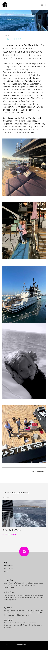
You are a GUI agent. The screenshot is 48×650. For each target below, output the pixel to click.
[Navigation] (42, 5)
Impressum (7, 644)
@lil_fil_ (6, 571)
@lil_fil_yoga (8, 568)
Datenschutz (21, 644)
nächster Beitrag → (39, 471)
